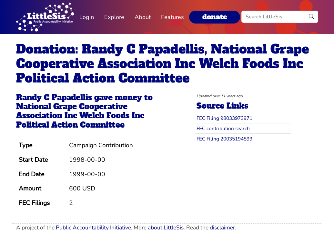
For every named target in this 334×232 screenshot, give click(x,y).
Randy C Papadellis (54, 97)
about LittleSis (166, 227)
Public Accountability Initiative (93, 227)
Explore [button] (114, 17)
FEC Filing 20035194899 (224, 138)
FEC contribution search (223, 128)
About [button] (143, 17)
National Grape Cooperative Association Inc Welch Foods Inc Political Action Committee (80, 116)
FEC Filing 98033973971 (224, 118)
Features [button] (172, 17)
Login (86, 17)
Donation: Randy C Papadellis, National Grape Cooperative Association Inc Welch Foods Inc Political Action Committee (162, 63)
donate (214, 17)
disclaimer (222, 227)
